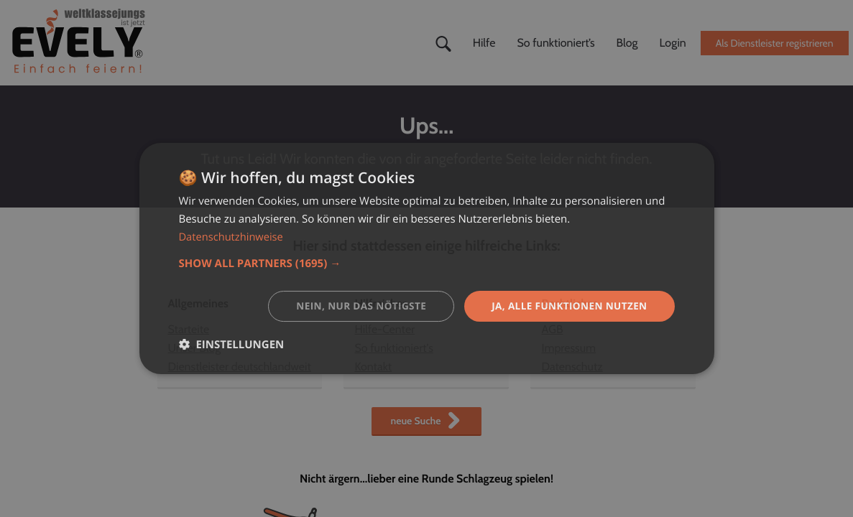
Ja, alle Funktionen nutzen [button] (567, 305)
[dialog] (426, 258)
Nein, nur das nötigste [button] (354, 305)
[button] (427, 262)
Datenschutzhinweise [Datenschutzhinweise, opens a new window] (232, 236)
